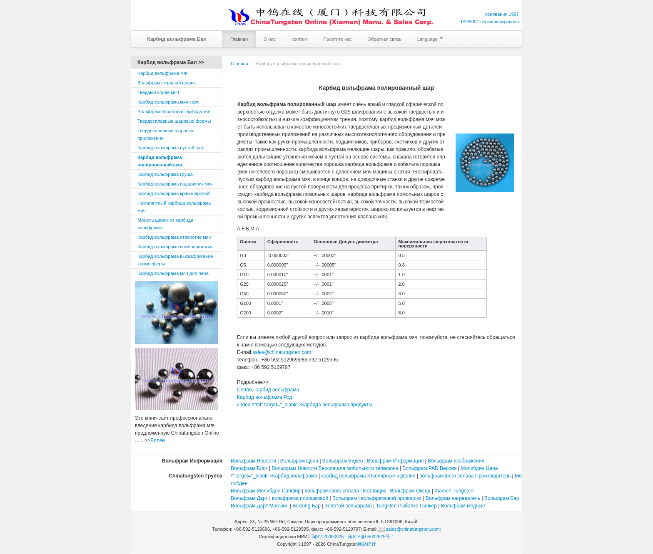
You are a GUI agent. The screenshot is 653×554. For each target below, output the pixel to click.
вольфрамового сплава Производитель (465, 476)
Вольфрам (344, 498)
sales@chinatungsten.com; (409, 529)
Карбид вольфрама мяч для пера (173, 273)
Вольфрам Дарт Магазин (260, 506)
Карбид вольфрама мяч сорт (168, 101)
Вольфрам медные (463, 506)
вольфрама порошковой (300, 498)
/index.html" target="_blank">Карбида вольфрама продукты (304, 405)
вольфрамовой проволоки (391, 498)
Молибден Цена (479, 468)
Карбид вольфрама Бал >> (170, 62)
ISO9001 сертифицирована (490, 21)
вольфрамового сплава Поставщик (345, 491)
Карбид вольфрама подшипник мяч (175, 183)
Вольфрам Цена (299, 461)
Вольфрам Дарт (249, 498)
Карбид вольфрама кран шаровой (173, 193)
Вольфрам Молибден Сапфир (266, 491)
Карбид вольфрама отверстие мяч (174, 237)
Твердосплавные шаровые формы (174, 121)
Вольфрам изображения (456, 461)
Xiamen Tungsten (453, 491)
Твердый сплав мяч (158, 92)
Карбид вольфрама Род (264, 397)
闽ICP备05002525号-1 (371, 536)
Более (157, 440)
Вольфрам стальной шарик (166, 82)
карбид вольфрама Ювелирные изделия (369, 476)
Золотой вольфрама (348, 506)
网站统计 (367, 544)
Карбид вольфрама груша (165, 174)
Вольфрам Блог (249, 468)
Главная (239, 39)
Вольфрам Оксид (410, 491)
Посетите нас (337, 39)
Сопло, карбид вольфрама (268, 390)
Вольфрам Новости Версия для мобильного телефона (335, 468)
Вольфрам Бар (501, 498)
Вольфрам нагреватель (453, 498)
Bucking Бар (307, 506)
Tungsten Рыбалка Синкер (406, 506)
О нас (270, 39)
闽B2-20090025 (328, 536)
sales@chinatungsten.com (281, 352)
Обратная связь (384, 39)
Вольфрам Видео (342, 461)
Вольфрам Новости (253, 461)
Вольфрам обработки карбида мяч (174, 111)
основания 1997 (502, 14)
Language (430, 39)
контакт (299, 39)
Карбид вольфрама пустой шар (170, 147)
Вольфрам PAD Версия (429, 468)
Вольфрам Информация (395, 461)
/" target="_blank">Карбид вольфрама (274, 476)
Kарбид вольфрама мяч (163, 73)
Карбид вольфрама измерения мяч (174, 246)
